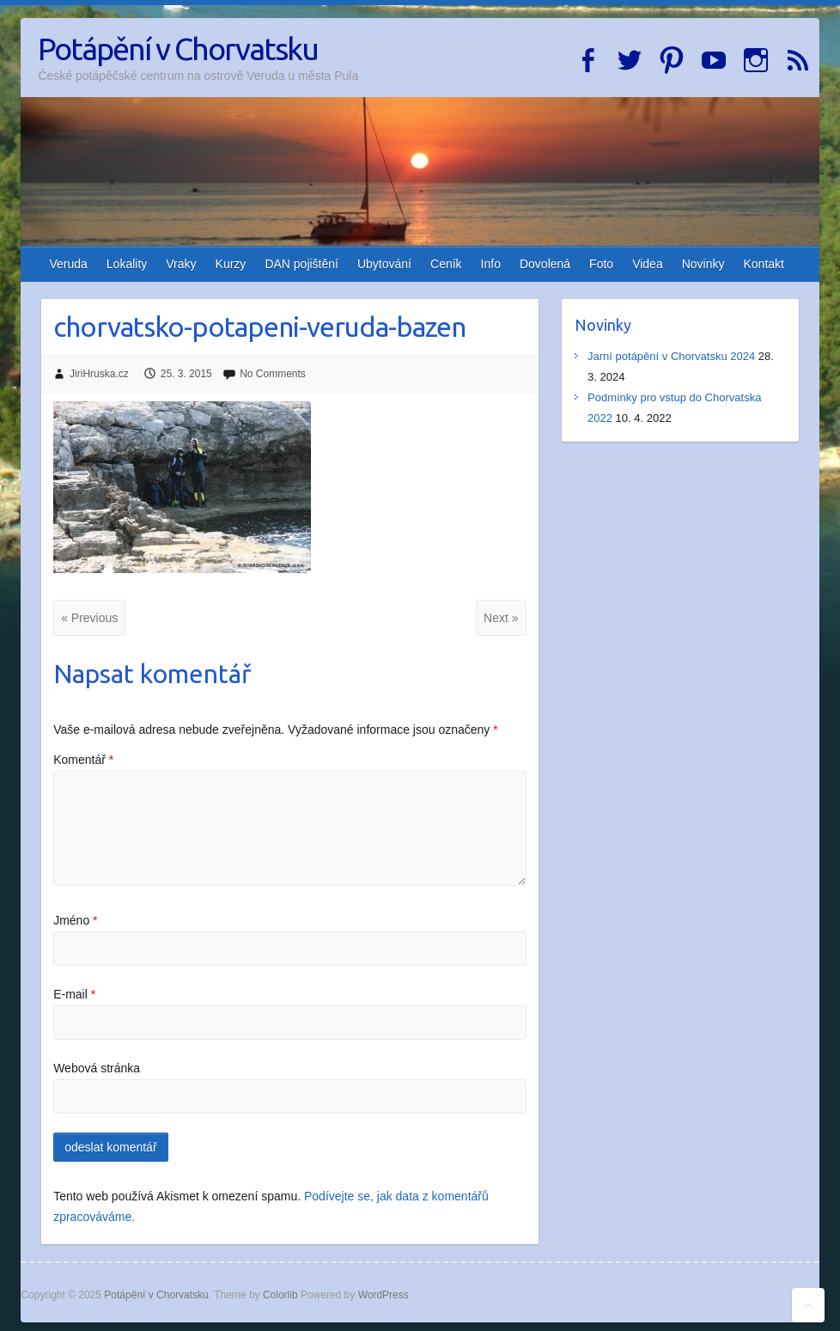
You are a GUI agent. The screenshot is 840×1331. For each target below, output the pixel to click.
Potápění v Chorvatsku (178, 48)
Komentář (83, 759)
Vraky (181, 264)
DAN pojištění (301, 264)
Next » (501, 618)
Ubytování (384, 264)
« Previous (89, 618)
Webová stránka (96, 1068)
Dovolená (545, 264)
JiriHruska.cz (99, 374)
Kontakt (763, 264)
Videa (647, 264)
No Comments (273, 374)
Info (491, 264)
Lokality (127, 264)
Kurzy (231, 264)
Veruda (68, 264)
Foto (601, 264)
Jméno (75, 920)
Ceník (446, 264)
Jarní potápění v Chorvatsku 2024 (671, 356)
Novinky (703, 264)
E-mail (74, 994)
